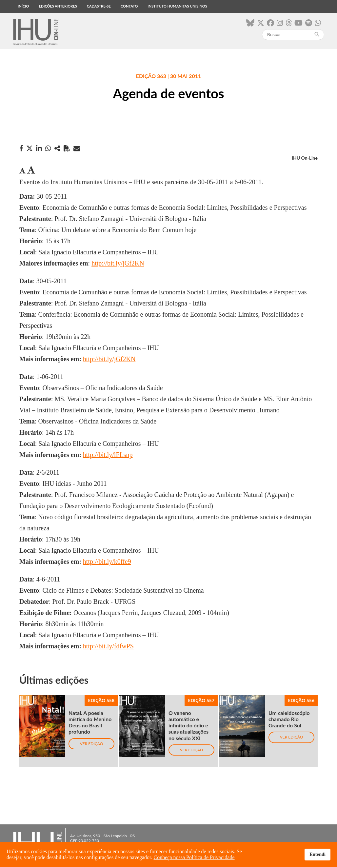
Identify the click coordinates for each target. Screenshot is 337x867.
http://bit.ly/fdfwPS (108, 646)
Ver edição (91, 743)
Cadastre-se (99, 6)
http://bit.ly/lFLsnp (108, 454)
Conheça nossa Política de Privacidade (194, 857)
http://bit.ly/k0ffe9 (107, 561)
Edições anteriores (58, 6)
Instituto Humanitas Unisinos (177, 6)
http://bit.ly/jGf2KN (117, 263)
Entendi (317, 854)
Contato (129, 6)
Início (23, 6)
